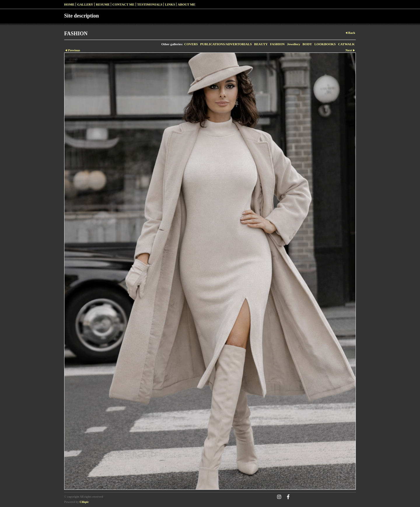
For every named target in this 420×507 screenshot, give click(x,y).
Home (69, 4)
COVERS (191, 44)
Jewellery (293, 44)
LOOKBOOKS (325, 44)
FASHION (277, 44)
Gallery (85, 4)
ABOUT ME (186, 4)
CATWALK (346, 44)
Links (170, 4)
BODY (307, 44)
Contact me (123, 4)
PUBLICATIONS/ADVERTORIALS (226, 44)
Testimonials (149, 4)
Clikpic (84, 501)
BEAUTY (261, 44)
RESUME (103, 4)
